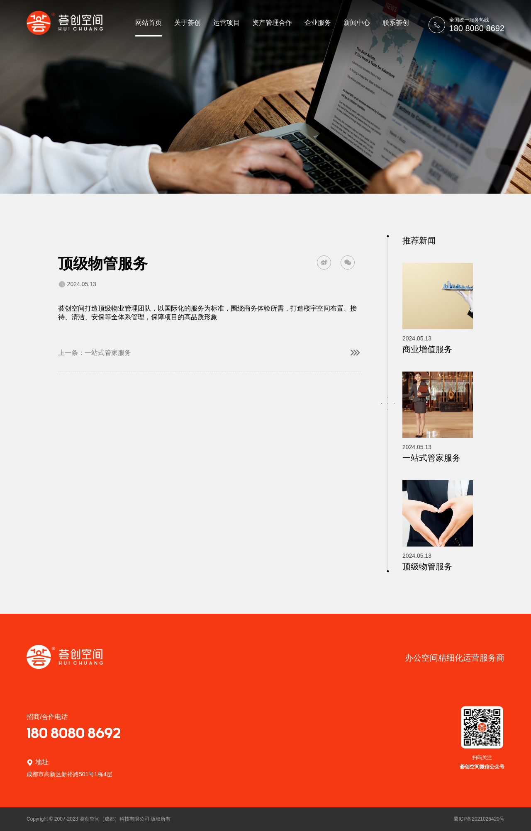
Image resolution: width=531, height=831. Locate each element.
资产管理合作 (272, 22)
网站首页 (148, 22)
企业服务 (317, 22)
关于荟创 (187, 22)
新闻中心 (356, 22)
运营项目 (226, 22)
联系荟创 (395, 22)
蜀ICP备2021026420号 (478, 819)
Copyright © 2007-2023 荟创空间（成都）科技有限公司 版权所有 (99, 819)
